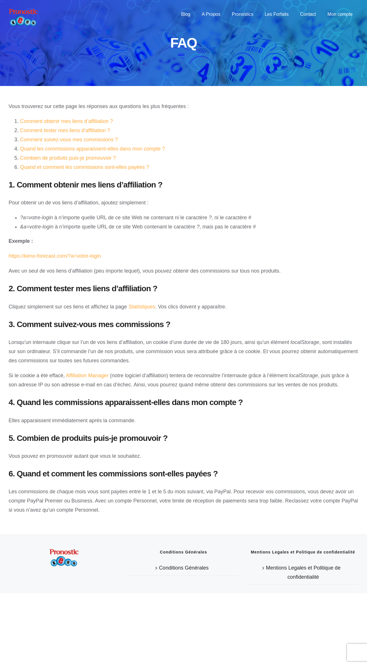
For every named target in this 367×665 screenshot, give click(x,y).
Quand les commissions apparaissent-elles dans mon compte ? (92, 149)
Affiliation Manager (87, 375)
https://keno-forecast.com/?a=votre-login (55, 256)
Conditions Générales (183, 639)
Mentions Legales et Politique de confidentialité (303, 644)
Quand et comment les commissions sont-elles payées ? (84, 167)
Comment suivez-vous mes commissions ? (69, 139)
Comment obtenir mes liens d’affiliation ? (66, 121)
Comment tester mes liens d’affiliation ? (65, 130)
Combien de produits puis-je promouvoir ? (68, 158)
